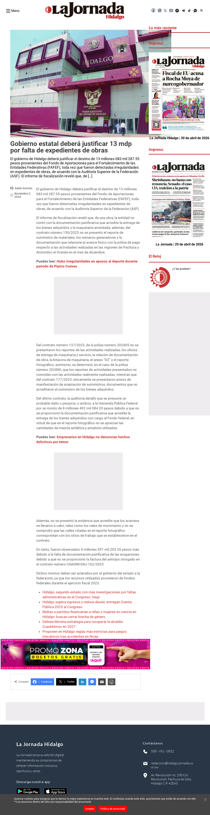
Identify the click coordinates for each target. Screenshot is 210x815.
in (82, 682)
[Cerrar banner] (205, 800)
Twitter (66, 682)
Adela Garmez (23, 188)
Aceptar (89, 808)
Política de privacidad (112, 808)
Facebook (42, 682)
